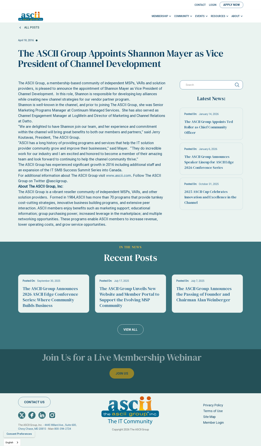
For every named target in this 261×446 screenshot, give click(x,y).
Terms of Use (213, 411)
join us (113, 373)
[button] (161, 16)
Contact (200, 4)
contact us (34, 402)
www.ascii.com (118, 175)
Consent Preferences (19, 433)
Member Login (213, 422)
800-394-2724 (62, 428)
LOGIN (212, 4)
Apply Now (231, 5)
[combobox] (12, 442)
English (9, 442)
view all (130, 329)
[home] (30, 16)
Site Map (209, 417)
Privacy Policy (213, 405)
